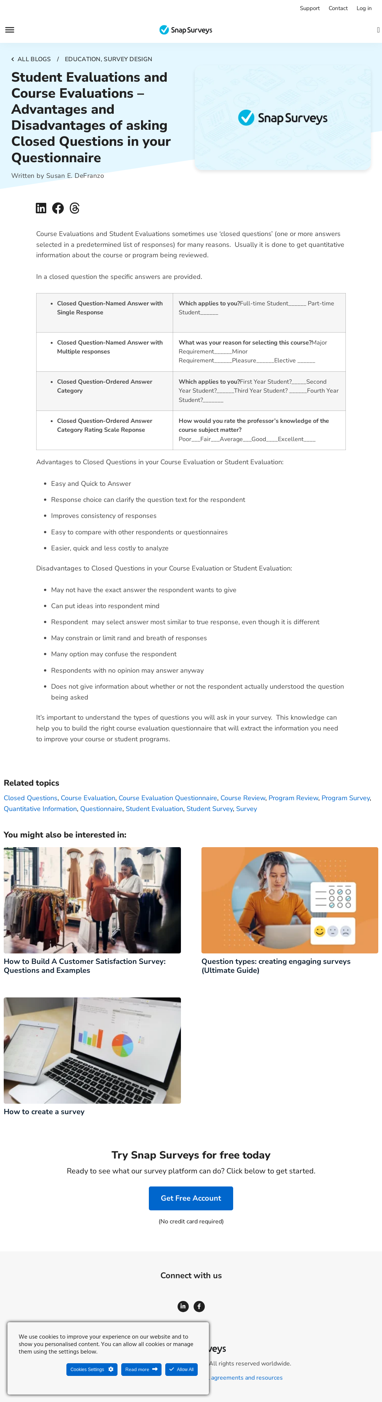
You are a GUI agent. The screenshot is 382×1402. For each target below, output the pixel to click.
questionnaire (101, 808)
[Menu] (9, 29)
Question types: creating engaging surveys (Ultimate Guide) (276, 965)
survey (246, 808)
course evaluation (88, 797)
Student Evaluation (154, 808)
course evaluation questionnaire (168, 797)
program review (293, 797)
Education (83, 59)
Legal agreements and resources (239, 1378)
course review (242, 797)
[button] (40, 208)
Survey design (128, 59)
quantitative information (40, 808)
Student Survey (210, 808)
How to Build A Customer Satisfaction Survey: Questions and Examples (85, 965)
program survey (346, 797)
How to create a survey (46, 1112)
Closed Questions (30, 797)
